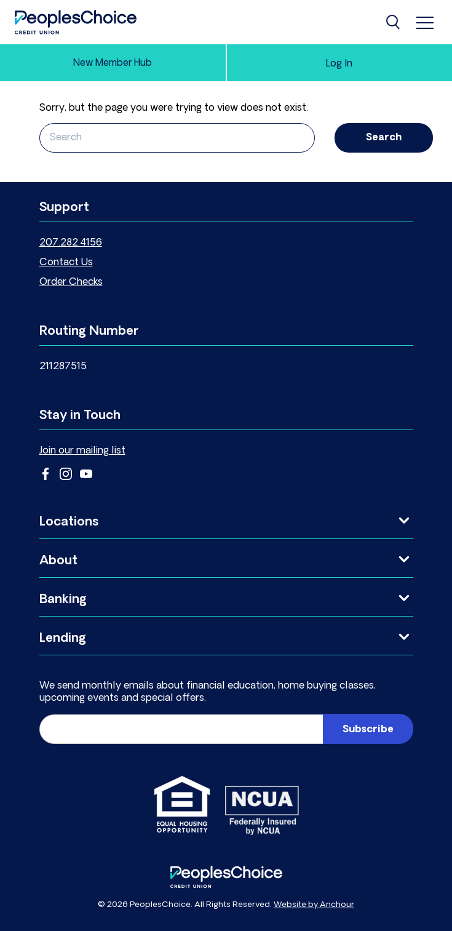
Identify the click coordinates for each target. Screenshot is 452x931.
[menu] (425, 22)
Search (384, 138)
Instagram (66, 474)
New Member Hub (112, 63)
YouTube (86, 474)
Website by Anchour (314, 905)
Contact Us (66, 263)
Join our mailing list (82, 451)
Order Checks (71, 282)
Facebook (45, 474)
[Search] (394, 22)
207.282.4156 (70, 243)
